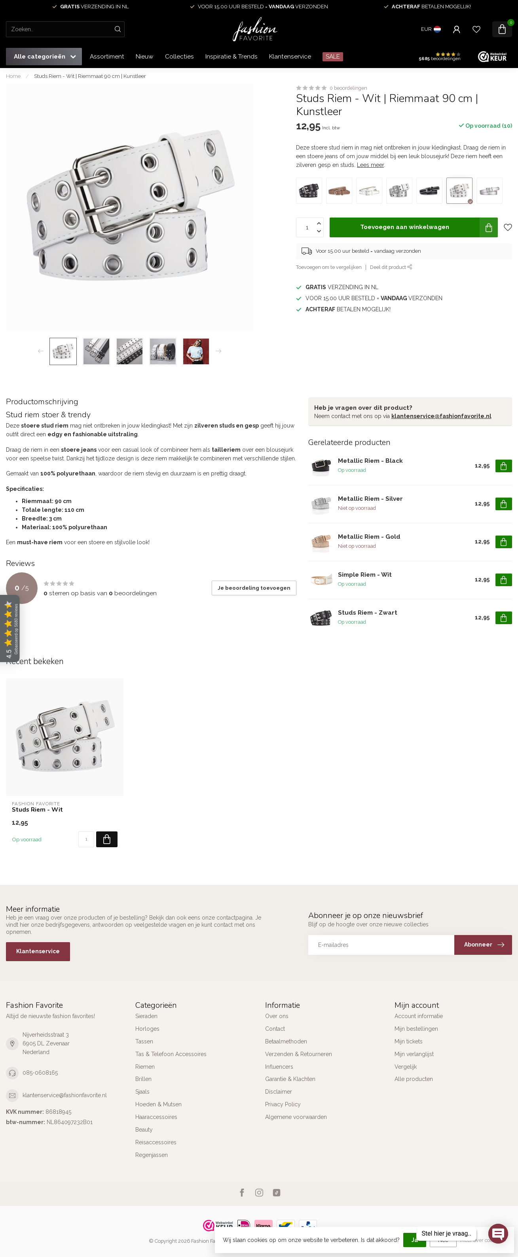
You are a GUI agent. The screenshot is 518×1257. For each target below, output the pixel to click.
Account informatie (419, 1016)
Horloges (147, 1029)
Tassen (144, 1041)
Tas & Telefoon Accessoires (171, 1054)
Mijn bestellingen (416, 1029)
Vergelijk (406, 1067)
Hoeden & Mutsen (158, 1104)
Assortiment (107, 56)
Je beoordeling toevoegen (254, 588)
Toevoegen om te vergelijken (329, 267)
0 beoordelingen (348, 88)
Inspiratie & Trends (231, 56)
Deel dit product (391, 267)
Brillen (143, 1079)
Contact (275, 1029)
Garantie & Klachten (290, 1079)
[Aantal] (86, 839)
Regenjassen (151, 1155)
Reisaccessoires (155, 1142)
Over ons (276, 1016)
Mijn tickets (409, 1041)
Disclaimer (278, 1092)
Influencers (279, 1067)
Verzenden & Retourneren (298, 1054)
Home (13, 76)
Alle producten (414, 1079)
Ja (415, 1240)
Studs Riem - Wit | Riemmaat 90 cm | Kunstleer (90, 76)
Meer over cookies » (483, 1240)
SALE (333, 56)
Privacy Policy (283, 1104)
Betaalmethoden (286, 1041)
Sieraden (146, 1016)
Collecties (179, 56)
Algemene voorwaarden (296, 1117)
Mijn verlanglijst (414, 1054)
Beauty (144, 1129)
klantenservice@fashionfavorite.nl (441, 416)
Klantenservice (290, 56)
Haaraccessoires (156, 1117)
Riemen (145, 1067)
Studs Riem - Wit (37, 809)
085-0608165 (40, 1073)
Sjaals (142, 1092)
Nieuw (145, 56)
